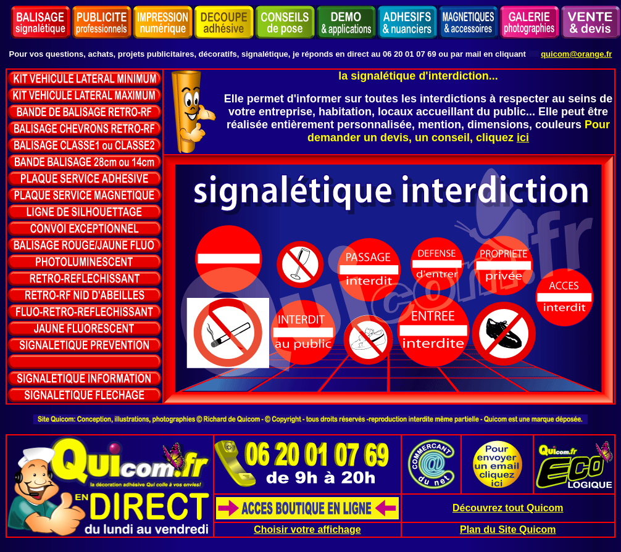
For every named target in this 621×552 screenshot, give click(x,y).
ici (523, 137)
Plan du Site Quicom (508, 529)
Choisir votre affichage (307, 529)
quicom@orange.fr (576, 54)
